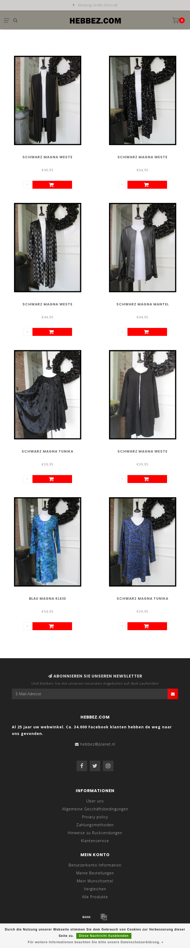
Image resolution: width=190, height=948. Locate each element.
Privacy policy (95, 816)
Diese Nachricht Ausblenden (104, 936)
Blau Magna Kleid (47, 598)
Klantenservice (95, 840)
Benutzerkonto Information (95, 865)
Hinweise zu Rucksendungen (95, 832)
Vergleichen (95, 888)
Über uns (95, 800)
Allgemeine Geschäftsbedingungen (95, 808)
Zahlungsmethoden (95, 824)
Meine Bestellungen (95, 872)
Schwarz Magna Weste (47, 157)
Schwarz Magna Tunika (47, 451)
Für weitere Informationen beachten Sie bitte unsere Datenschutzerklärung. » (96, 942)
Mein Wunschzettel (95, 880)
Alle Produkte (95, 896)
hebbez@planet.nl (97, 744)
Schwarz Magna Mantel (142, 304)
